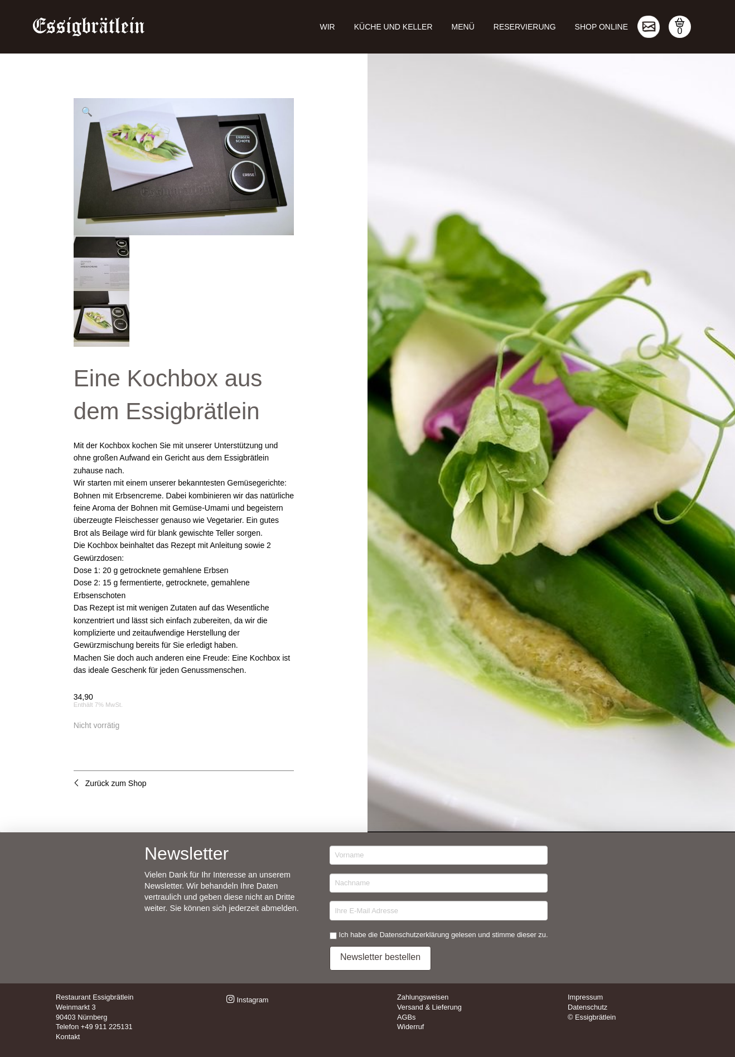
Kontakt (68, 1036)
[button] (680, 27)
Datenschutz (587, 1007)
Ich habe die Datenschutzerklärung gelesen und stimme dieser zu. (443, 935)
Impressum (585, 997)
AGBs (406, 1017)
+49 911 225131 (107, 1026)
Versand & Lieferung (429, 1007)
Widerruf (410, 1026)
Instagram (247, 1000)
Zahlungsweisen (422, 997)
